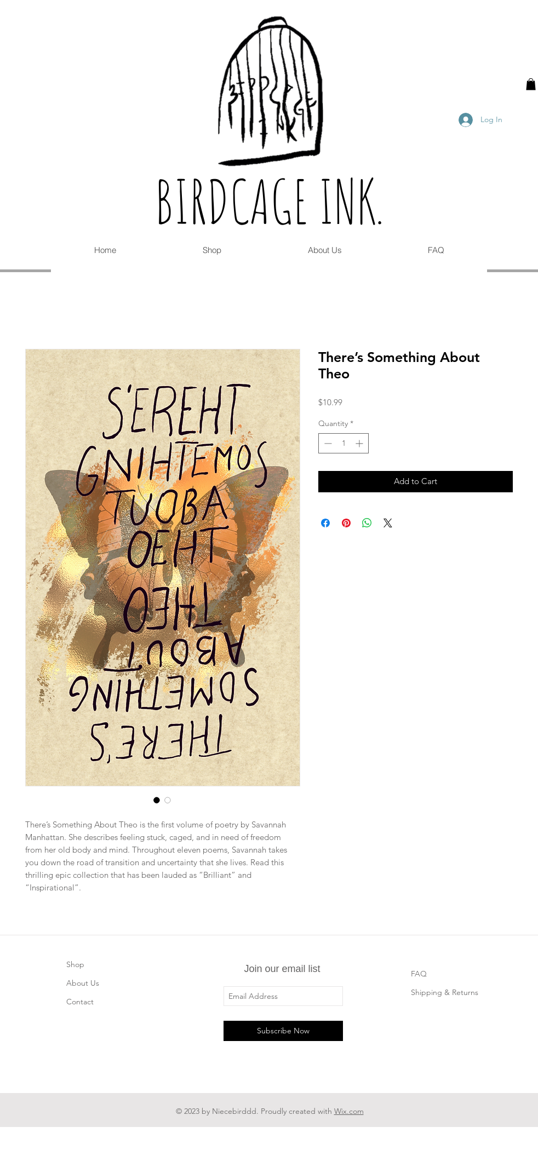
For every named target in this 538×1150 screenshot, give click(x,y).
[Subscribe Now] (283, 1031)
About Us (82, 983)
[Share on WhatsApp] (367, 523)
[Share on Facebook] (325, 523)
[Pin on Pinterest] (346, 523)
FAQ (419, 974)
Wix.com (349, 1111)
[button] (531, 84)
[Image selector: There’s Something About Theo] (156, 800)
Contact (80, 1002)
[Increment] (360, 443)
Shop (75, 964)
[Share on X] (387, 523)
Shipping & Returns (444, 992)
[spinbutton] (343, 443)
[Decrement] (327, 443)
